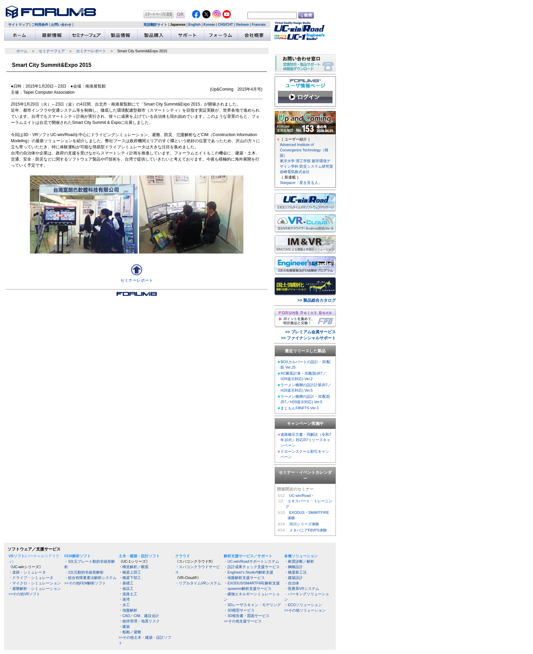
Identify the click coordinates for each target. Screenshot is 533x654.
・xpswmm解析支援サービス (248, 588)
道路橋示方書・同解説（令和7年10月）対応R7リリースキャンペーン (305, 439)
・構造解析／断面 (134, 567)
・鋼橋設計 (293, 567)
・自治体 (291, 583)
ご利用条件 (39, 24)
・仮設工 (126, 588)
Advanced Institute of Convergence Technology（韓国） (304, 150)
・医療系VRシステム (301, 588)
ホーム (22, 51)
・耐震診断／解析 (299, 561)
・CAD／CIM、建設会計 (139, 616)
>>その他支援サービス (242, 621)
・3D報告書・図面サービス (247, 616)
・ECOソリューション (303, 605)
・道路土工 (128, 594)
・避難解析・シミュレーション (34, 588)
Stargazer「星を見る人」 (301, 183)
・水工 (124, 605)
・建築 (124, 626)
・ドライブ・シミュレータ (30, 578)
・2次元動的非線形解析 (84, 572)
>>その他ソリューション (305, 610)
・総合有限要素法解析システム (90, 578)
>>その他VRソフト (24, 594)
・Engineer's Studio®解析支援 (248, 572)
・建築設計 (293, 578)
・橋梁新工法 (295, 572)
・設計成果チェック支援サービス (252, 567)
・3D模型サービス (239, 610)
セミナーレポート (91, 51)
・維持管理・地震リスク (139, 621)
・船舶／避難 (130, 632)
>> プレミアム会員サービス (310, 332)
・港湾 (124, 599)
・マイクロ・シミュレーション (34, 583)
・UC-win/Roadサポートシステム (251, 561)
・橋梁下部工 (130, 578)
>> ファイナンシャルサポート (308, 338)
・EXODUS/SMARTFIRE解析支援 (251, 583)
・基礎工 (126, 583)
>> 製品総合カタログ (316, 300)
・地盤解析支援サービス (244, 578)
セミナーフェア (52, 51)
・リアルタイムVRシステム (198, 583)
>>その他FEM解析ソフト (85, 583)
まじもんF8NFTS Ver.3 (299, 408)
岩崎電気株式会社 (295, 172)
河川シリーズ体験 (304, 524)
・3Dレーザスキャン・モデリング (252, 605)
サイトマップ (18, 24)
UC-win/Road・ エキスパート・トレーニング (309, 500)
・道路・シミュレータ (27, 572)
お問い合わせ (61, 24)
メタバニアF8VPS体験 (308, 530)
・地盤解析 (128, 610)
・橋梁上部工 (130, 572)
